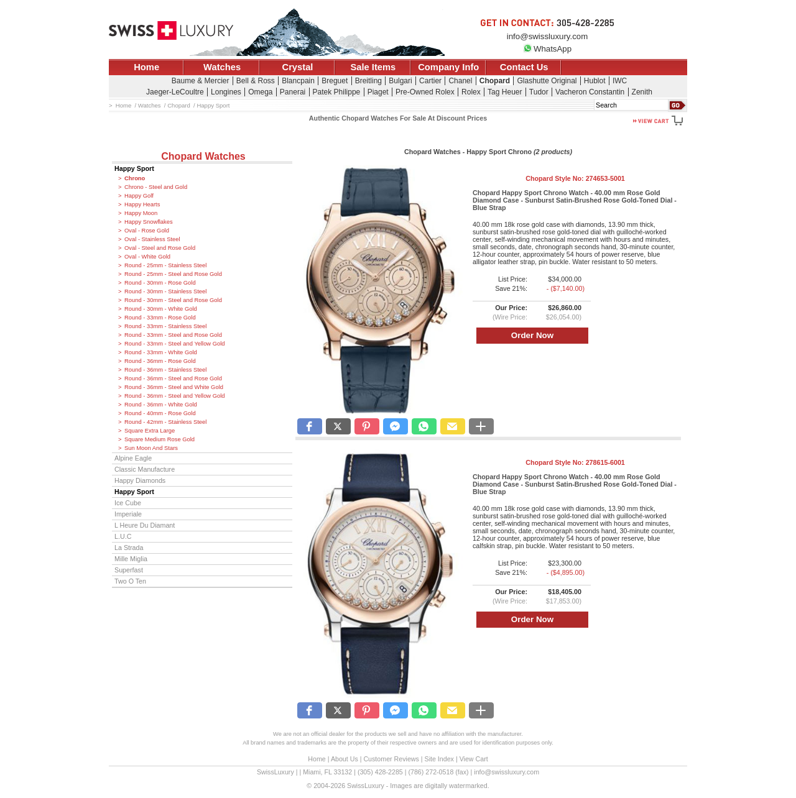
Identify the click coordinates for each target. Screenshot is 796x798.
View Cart (474, 759)
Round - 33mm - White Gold (160, 352)
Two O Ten (130, 581)
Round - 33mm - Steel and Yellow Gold (174, 344)
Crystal (297, 67)
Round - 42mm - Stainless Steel (165, 422)
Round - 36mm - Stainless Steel (165, 370)
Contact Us (524, 67)
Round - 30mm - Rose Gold (160, 283)
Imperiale (128, 514)
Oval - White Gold (147, 257)
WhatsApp (547, 48)
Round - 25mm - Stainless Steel (165, 265)
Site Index (439, 759)
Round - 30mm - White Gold (160, 309)
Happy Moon (140, 213)
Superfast (128, 570)
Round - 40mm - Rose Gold (160, 413)
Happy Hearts (142, 204)
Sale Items (373, 67)
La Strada (128, 547)
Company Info (448, 67)
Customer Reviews (391, 759)
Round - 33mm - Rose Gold (160, 317)
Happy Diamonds (139, 480)
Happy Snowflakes (148, 222)
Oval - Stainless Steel (152, 239)
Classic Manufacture (144, 469)
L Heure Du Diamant (144, 525)
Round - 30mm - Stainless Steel (165, 291)
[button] (309, 426)
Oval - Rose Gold (146, 230)
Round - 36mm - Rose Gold (160, 361)
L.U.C (122, 536)
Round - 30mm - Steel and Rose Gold (173, 300)
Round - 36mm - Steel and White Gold (173, 387)
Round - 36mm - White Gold (160, 404)
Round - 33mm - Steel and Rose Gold (173, 335)
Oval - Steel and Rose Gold (159, 248)
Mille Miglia (130, 558)
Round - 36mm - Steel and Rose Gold (173, 378)
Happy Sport (134, 168)
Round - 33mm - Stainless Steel (165, 326)
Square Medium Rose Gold (159, 439)
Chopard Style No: (575, 178)
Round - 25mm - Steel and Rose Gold (173, 274)
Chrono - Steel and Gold (155, 187)
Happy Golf (139, 196)
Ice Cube (127, 503)
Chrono (134, 178)
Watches (222, 67)
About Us (344, 759)
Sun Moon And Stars (151, 448)
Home (146, 67)
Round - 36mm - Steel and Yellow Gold (174, 396)
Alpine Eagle (133, 458)
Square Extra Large (149, 431)
